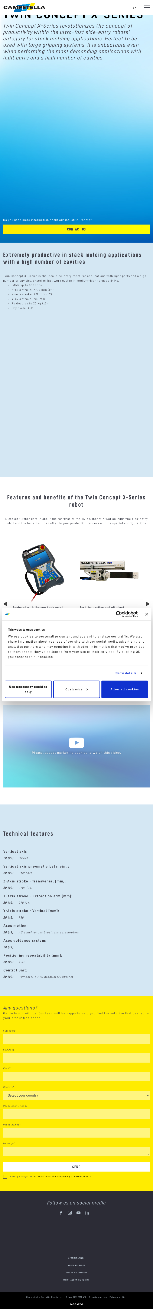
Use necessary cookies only (28, 689)
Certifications (76, 1258)
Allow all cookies (124, 689)
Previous (5, 604)
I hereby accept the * (50, 1176)
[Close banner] (146, 614)
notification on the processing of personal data (62, 1176)
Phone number (12, 1124)
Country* (8, 1087)
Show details (126, 673)
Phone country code (15, 1106)
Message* (9, 1143)
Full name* (9, 1030)
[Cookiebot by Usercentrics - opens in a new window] (119, 614)
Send (76, 1167)
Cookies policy (98, 1297)
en (135, 7)
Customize (76, 689)
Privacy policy (118, 1297)
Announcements (76, 1265)
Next (148, 604)
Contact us (76, 229)
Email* (7, 1068)
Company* (9, 1049)
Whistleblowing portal (76, 1280)
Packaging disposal (77, 1272)
